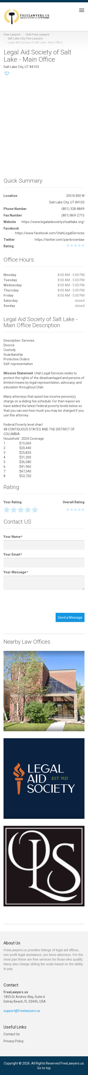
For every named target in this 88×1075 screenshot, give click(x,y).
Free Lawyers (12, 34)
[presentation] (39, 601)
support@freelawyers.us (22, 1011)
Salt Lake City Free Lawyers (25, 38)
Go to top (44, 1068)
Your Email (13, 554)
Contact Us (12, 1034)
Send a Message (70, 617)
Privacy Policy (14, 1041)
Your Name (13, 537)
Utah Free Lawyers (38, 34)
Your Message (15, 572)
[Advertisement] (44, 124)
